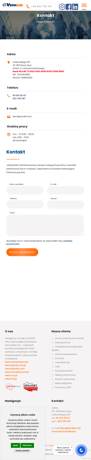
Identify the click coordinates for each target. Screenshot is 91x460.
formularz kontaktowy (64, 431)
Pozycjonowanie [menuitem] (63, 370)
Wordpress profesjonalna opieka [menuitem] (67, 348)
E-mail (54, 184)
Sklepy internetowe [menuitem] (65, 374)
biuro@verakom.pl (70, 428)
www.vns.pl (11, 375)
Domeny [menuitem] (59, 358)
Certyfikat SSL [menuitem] (62, 362)
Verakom (47, 449)
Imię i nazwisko (18, 184)
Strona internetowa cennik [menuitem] (69, 338)
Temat (54, 198)
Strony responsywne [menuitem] (66, 354)
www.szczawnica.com (17, 372)
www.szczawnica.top (16, 361)
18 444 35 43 (19, 95)
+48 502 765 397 (41, 6)
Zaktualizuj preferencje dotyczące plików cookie (31, 454)
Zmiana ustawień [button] (22, 451)
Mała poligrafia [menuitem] (63, 383)
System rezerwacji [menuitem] (65, 379)
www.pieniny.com (15, 368)
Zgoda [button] (15, 445)
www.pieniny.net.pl (15, 365)
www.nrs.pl (11, 378)
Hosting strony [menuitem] (63, 342)
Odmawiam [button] (27, 445)
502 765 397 (19, 98)
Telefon (13, 198)
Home (39, 21)
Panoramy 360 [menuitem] (63, 387)
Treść (13, 213)
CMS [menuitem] (57, 366)
